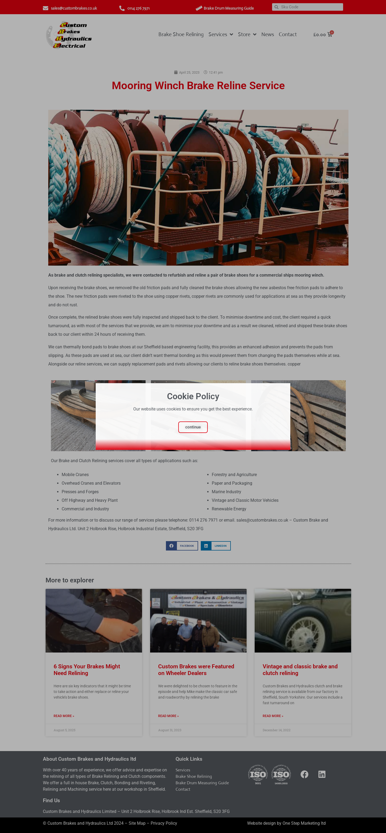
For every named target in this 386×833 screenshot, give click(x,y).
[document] (193, 416)
